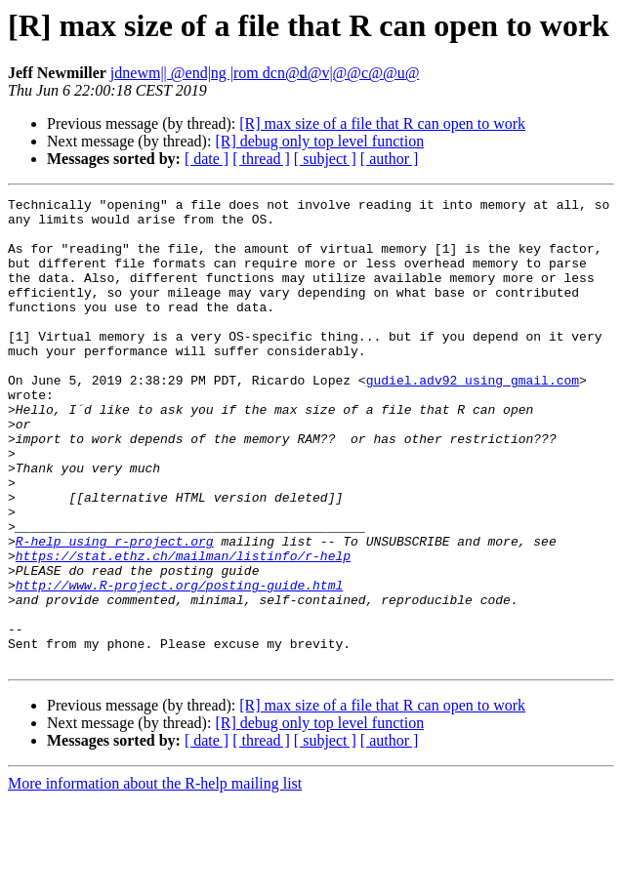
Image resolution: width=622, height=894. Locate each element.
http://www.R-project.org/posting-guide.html (179, 663)
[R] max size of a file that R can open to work (382, 123)
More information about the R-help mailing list (155, 877)
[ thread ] (261, 158)
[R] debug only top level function (319, 141)
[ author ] (389, 158)
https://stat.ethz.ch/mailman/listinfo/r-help (183, 628)
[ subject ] (325, 158)
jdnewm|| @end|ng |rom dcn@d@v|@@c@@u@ (265, 72)
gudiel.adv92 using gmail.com (472, 418)
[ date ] (206, 158)
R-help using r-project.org (115, 611)
